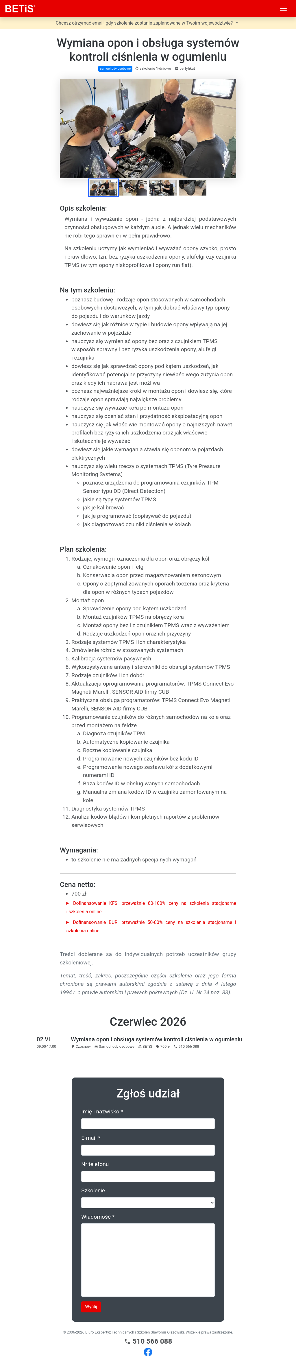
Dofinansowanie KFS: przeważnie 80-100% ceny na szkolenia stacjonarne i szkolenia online (151, 907)
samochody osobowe (115, 69)
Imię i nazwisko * (102, 1111)
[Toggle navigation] (283, 8)
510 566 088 (148, 1341)
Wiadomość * (97, 1216)
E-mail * (90, 1138)
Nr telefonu (95, 1164)
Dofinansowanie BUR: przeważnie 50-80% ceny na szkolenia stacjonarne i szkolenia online (151, 926)
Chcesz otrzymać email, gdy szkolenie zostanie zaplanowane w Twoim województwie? (148, 22)
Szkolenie (93, 1190)
